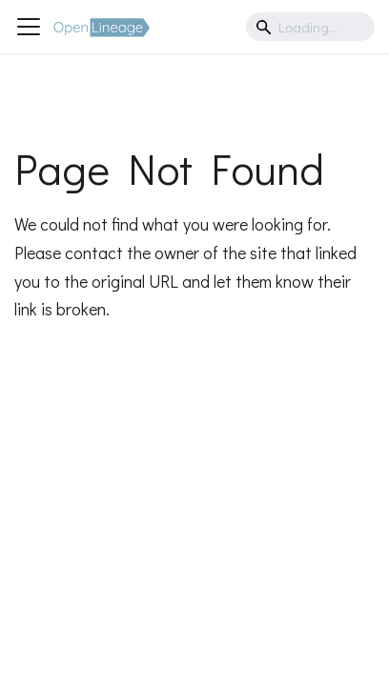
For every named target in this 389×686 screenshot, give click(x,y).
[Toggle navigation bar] (28, 26)
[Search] (310, 26)
